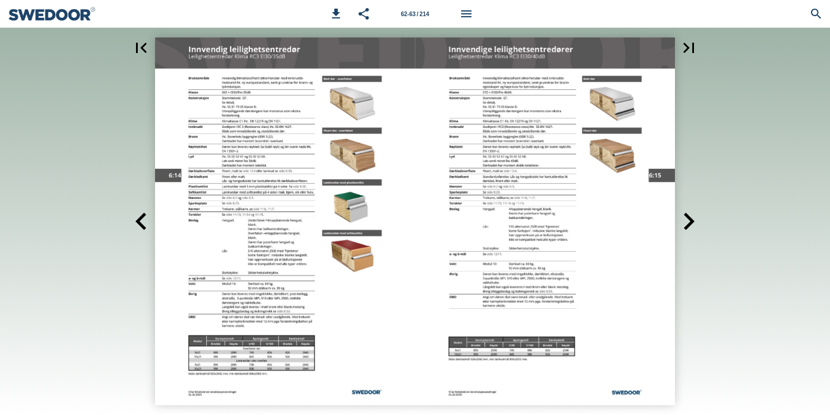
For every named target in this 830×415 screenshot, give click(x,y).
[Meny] (466, 14)
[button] (336, 14)
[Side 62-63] (415, 14)
